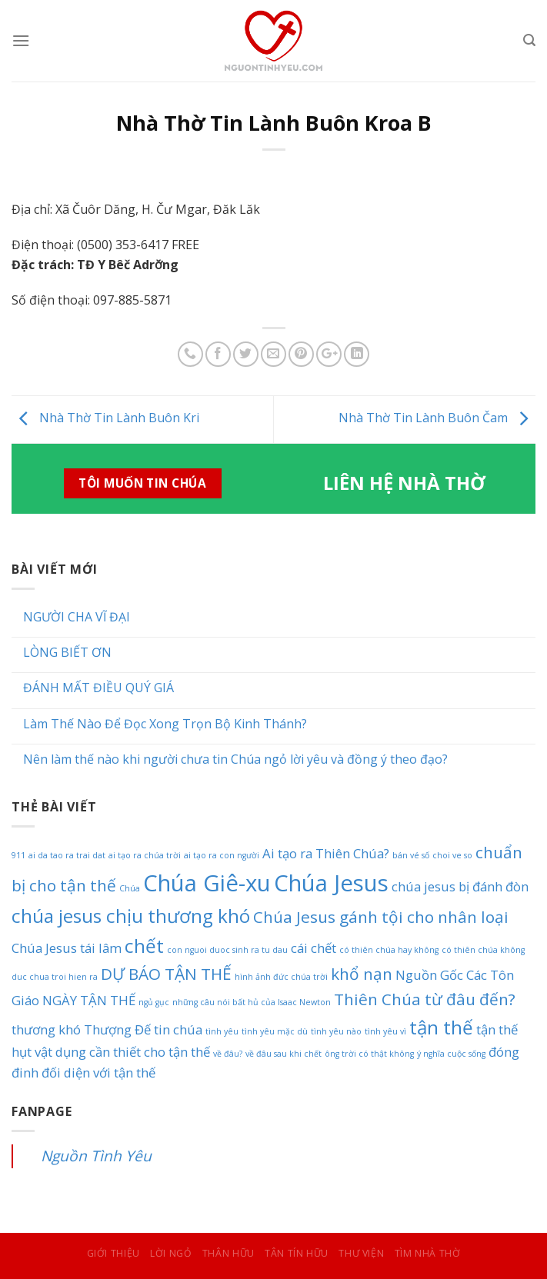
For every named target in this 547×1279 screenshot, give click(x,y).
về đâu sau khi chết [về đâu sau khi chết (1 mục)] (283, 1053)
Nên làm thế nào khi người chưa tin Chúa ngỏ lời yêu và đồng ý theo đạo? (235, 759)
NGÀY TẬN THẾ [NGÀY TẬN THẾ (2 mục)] (88, 1000)
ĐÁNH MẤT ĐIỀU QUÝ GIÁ (98, 688)
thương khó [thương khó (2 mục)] (46, 1029)
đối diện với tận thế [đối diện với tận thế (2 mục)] (98, 1072)
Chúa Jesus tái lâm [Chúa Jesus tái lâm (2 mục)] (67, 948)
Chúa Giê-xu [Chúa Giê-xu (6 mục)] (207, 883)
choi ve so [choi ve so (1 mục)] (452, 855)
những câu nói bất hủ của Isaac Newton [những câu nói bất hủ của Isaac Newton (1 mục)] (251, 1002)
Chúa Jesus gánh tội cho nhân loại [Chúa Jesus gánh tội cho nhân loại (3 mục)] (381, 917)
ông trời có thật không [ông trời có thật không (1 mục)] (369, 1053)
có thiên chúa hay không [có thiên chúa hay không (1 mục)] (389, 949)
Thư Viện (361, 1253)
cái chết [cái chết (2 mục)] (313, 948)
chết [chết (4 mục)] (144, 945)
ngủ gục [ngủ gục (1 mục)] (153, 1002)
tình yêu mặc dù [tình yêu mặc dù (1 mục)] (275, 1031)
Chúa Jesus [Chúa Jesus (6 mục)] (331, 883)
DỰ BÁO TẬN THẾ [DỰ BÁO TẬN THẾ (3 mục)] (166, 973)
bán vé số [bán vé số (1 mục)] (410, 855)
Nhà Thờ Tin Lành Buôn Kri (105, 418)
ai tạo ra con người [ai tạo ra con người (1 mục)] (221, 855)
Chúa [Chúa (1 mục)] (129, 888)
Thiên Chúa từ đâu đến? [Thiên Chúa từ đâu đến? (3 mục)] (424, 999)
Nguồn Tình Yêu (96, 1155)
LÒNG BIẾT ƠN (67, 652)
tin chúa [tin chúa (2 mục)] (178, 1029)
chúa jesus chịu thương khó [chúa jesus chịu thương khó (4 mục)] (131, 915)
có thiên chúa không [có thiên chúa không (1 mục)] (483, 949)
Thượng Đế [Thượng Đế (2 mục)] (117, 1029)
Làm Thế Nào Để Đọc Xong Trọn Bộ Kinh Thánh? (165, 724)
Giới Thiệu (113, 1253)
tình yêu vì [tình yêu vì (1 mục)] (385, 1031)
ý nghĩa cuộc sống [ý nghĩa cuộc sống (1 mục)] (451, 1053)
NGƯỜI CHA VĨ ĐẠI (76, 617)
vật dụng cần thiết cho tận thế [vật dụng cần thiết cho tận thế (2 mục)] (122, 1052)
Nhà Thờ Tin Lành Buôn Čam (437, 418)
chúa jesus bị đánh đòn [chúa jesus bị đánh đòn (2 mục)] (460, 886)
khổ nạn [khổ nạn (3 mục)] (361, 973)
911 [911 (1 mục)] (18, 855)
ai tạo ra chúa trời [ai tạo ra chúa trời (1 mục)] (144, 855)
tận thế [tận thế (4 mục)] (441, 1027)
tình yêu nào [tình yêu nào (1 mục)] (336, 1031)
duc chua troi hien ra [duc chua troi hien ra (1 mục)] (55, 976)
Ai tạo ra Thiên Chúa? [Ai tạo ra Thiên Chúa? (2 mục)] (325, 853)
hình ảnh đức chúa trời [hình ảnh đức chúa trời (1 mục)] (281, 976)
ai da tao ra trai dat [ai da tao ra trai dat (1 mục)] (66, 855)
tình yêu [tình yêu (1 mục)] (221, 1031)
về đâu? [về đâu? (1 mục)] (227, 1053)
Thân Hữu (228, 1253)
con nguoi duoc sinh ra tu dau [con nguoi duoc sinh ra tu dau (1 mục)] (227, 949)
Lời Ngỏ (171, 1253)
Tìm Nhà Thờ (428, 1253)
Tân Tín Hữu (297, 1253)
